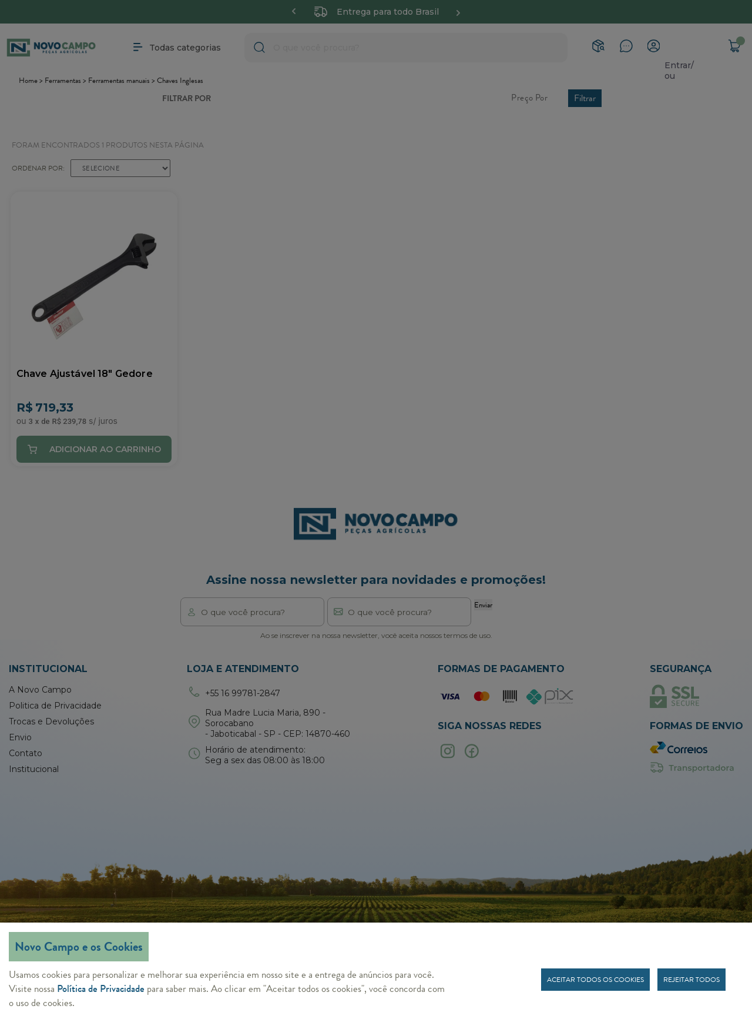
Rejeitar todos (691, 979)
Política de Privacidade (101, 988)
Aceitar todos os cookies (595, 979)
